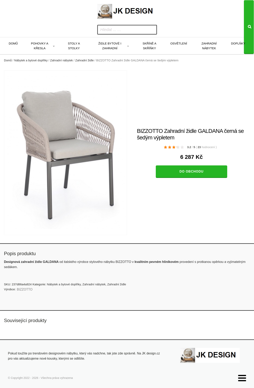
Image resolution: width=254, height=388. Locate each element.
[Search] (249, 27)
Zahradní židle (84, 60)
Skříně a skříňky (149, 46)
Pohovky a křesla (39, 46)
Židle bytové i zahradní (109, 46)
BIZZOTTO (25, 289)
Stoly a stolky (74, 46)
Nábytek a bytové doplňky (31, 60)
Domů (13, 43)
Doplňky (238, 43)
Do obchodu (191, 171)
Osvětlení (178, 43)
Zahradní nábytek (209, 46)
